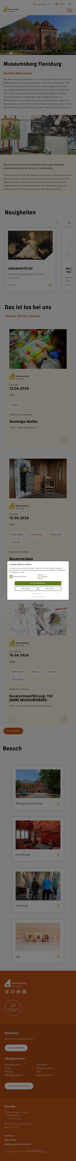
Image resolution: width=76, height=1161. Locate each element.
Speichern (50, 588)
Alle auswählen (38, 583)
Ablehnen (26, 588)
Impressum (34, 597)
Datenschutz (42, 597)
